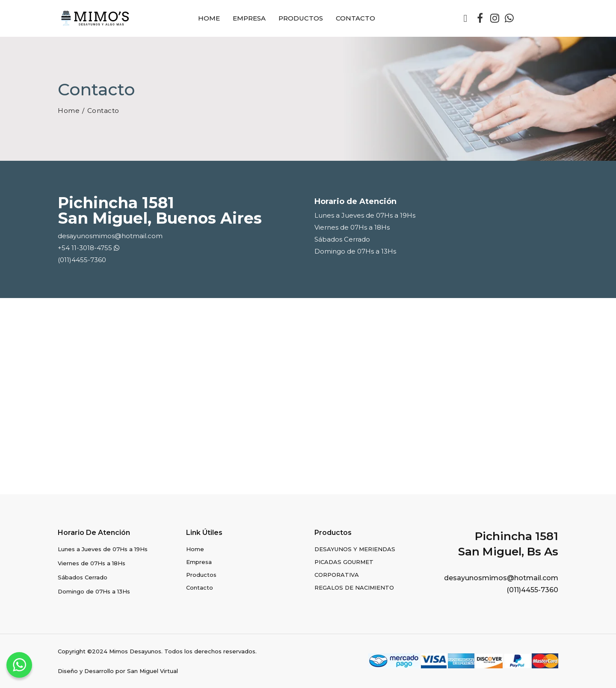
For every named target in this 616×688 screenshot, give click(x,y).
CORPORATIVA (336, 574)
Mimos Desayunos (135, 651)
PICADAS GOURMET (343, 561)
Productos (300, 18)
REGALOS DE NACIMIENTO (354, 587)
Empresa (249, 18)
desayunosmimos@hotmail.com (110, 236)
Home (209, 18)
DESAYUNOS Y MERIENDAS (354, 549)
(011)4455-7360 (82, 260)
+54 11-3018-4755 (88, 248)
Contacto (355, 18)
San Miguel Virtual (152, 670)
